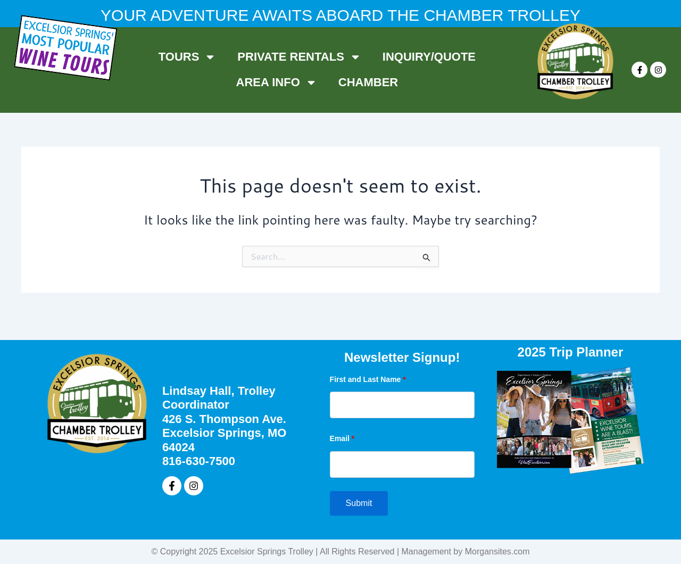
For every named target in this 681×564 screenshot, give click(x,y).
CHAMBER (368, 82)
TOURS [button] (188, 57)
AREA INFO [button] (276, 82)
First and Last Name (368, 379)
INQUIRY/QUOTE (429, 56)
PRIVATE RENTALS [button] (299, 57)
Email (342, 438)
